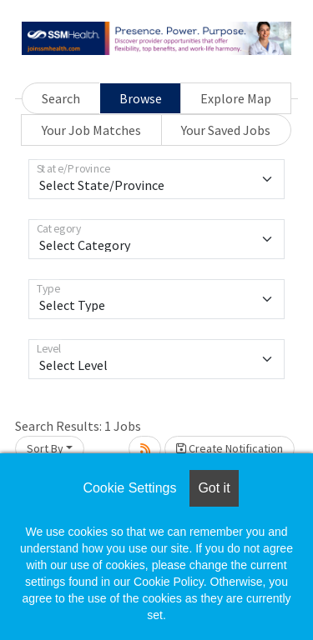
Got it (214, 488)
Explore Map (235, 98)
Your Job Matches (91, 130)
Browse (140, 98)
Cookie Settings (129, 488)
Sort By (45, 448)
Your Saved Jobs (225, 130)
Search (61, 98)
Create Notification (229, 448)
